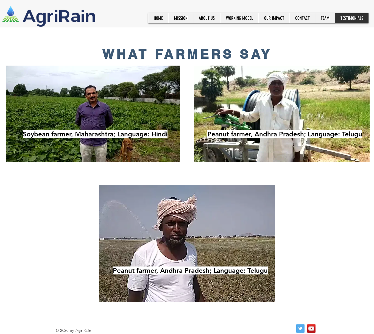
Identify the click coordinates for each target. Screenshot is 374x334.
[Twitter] (300, 328)
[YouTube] (311, 328)
